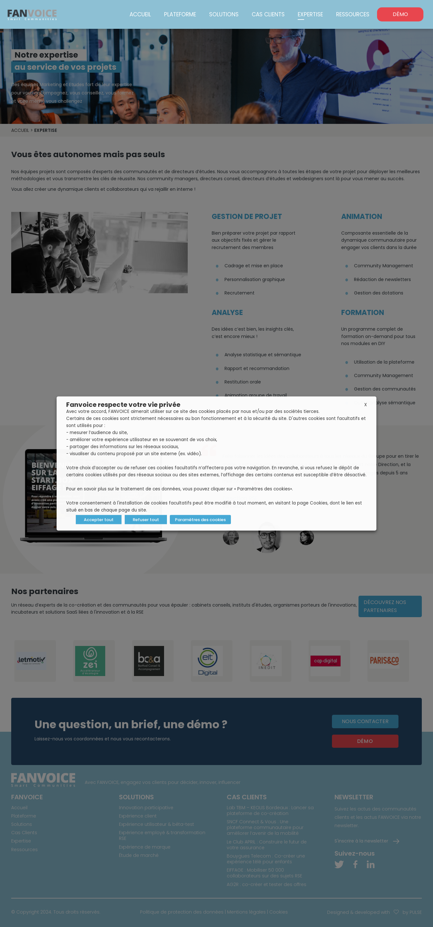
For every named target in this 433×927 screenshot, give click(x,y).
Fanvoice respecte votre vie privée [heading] (123, 404)
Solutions (224, 14)
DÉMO (400, 14)
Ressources (352, 14)
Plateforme (180, 14)
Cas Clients (268, 14)
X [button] (365, 405)
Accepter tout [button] (99, 520)
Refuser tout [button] (146, 520)
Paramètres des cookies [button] (200, 520)
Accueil (140, 14)
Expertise (310, 14)
